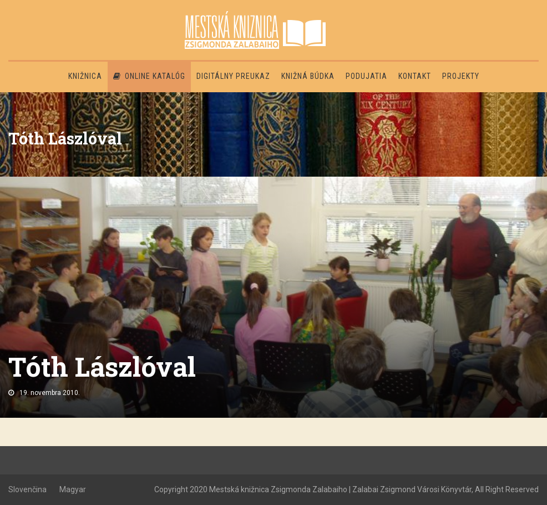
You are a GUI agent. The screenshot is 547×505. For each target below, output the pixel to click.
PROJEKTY (460, 76)
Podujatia (366, 76)
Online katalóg (149, 76)
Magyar (72, 489)
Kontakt (414, 76)
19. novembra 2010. (49, 393)
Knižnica (85, 76)
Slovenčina (27, 489)
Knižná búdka (308, 76)
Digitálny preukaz (233, 76)
